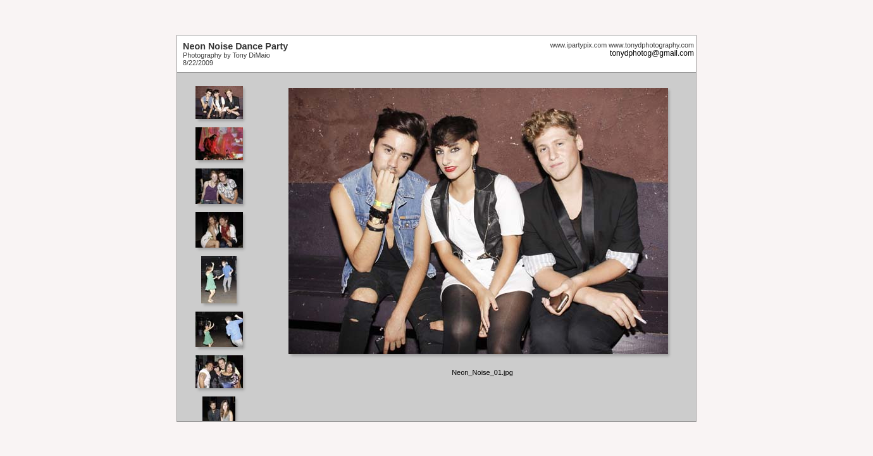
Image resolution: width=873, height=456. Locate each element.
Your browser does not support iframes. (223, 247)
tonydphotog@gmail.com (652, 53)
